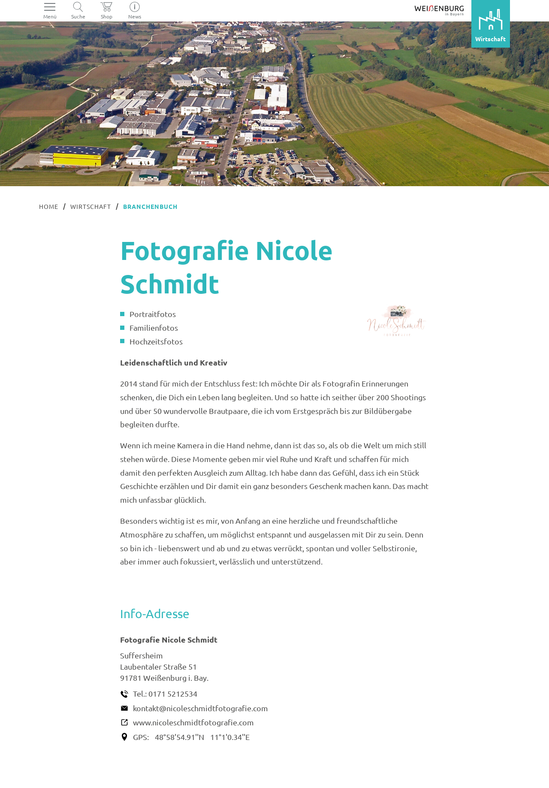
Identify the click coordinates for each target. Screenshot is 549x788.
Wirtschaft (90, 206)
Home (48, 206)
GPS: (141, 736)
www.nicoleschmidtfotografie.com (193, 722)
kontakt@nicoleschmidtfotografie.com (200, 708)
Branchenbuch (150, 206)
